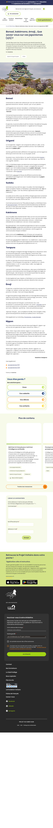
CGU (18, 725)
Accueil (7, 26)
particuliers (32, 2)
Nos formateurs (11, 668)
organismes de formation (21, 3)
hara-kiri (19, 171)
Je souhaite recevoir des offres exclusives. (22, 641)
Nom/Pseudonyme (13, 521)
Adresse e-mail (12, 529)
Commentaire (12, 506)
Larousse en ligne (12, 205)
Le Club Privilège (11, 672)
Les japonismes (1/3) (14, 365)
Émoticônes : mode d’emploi (32, 317)
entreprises (37, 3)
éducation (43, 2)
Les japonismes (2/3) (14, 367)
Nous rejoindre (11, 676)
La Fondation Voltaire (13, 690)
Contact (9, 664)
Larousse (39, 304)
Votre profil (11, 634)
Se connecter (13, 14)
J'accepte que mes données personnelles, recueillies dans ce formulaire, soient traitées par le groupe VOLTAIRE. (28, 647)
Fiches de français (26, 20)
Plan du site (10, 680)
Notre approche (32, 19)
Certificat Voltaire (11, 19)
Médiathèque (18, 18)
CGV (21, 725)
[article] (26, 452)
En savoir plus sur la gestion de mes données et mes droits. (28, 648)
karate (42, 157)
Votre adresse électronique (15, 627)
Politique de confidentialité (30, 725)
